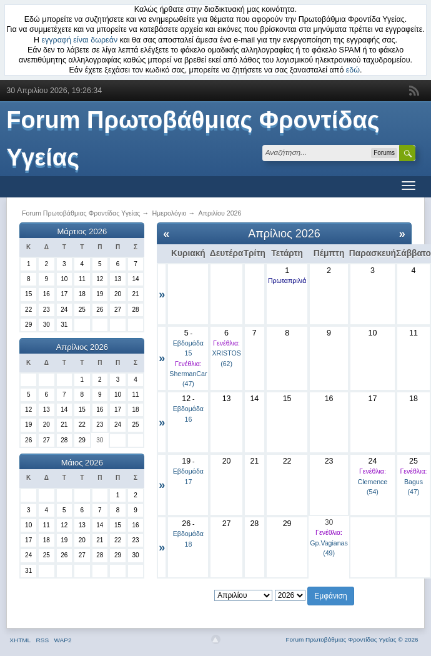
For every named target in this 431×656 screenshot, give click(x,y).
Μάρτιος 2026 (82, 231)
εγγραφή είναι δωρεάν (80, 40)
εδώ (353, 70)
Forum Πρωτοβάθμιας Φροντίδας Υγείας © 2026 (351, 639)
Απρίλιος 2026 (82, 347)
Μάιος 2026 (82, 462)
